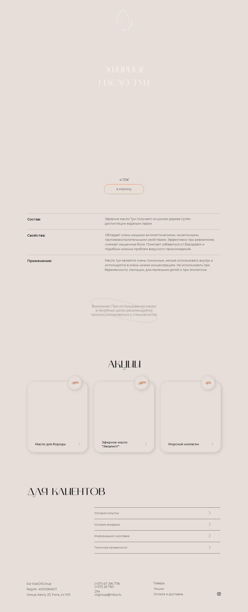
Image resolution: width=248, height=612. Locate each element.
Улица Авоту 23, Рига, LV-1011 (48, 595)
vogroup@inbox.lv (108, 595)
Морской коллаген (183, 444)
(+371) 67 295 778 (107, 584)
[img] (124, 417)
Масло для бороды (50, 444)
